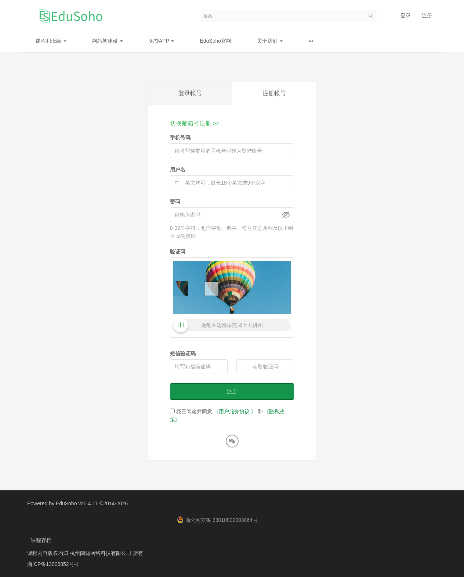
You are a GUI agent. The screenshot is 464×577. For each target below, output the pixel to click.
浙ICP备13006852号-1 (53, 564)
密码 (175, 201)
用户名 (177, 169)
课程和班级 (51, 41)
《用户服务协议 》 (235, 411)
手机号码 (180, 137)
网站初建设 (107, 41)
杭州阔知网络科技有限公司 (101, 553)
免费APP (161, 41)
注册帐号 (274, 93)
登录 (405, 15)
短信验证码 (183, 353)
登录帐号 (190, 93)
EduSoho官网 (215, 41)
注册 (427, 15)
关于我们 (270, 41)
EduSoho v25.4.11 (77, 503)
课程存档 (41, 540)
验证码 (177, 251)
